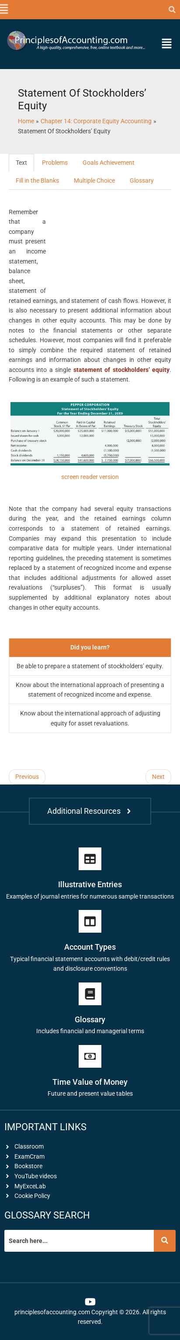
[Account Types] (90, 921)
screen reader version (90, 476)
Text (21, 162)
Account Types (90, 946)
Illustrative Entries (90, 884)
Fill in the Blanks (37, 180)
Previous (27, 776)
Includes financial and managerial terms (90, 1031)
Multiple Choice (94, 180)
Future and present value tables (90, 1093)
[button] (3, 9)
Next (158, 776)
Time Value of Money (90, 1082)
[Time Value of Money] (90, 1056)
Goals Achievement (109, 162)
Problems (55, 162)
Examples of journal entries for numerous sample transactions (90, 896)
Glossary (142, 180)
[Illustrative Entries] (90, 858)
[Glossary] (90, 993)
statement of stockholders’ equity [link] (121, 369)
